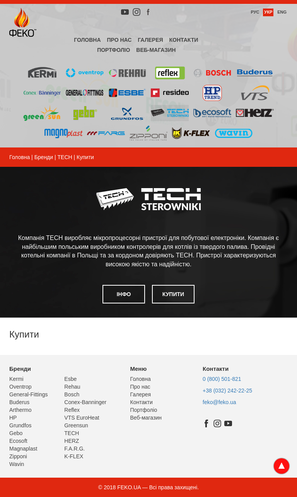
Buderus (19, 402)
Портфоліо (113, 50)
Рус (255, 12)
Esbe (70, 379)
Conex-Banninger (85, 402)
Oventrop (20, 387)
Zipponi (18, 456)
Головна (87, 40)
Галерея (150, 40)
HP (13, 418)
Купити (173, 294)
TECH (65, 157)
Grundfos (20, 425)
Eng (282, 12)
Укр (268, 12)
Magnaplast (23, 449)
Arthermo (20, 410)
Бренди (43, 157)
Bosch (71, 394)
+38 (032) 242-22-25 (227, 390)
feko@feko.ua (219, 402)
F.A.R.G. (74, 449)
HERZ (71, 441)
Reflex (72, 410)
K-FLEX (73, 456)
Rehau (72, 387)
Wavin (16, 464)
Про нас (119, 40)
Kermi (16, 379)
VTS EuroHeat (81, 418)
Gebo (15, 433)
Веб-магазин (156, 50)
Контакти (183, 40)
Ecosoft (18, 441)
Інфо (124, 294)
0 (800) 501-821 (222, 379)
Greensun (76, 425)
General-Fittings (28, 394)
